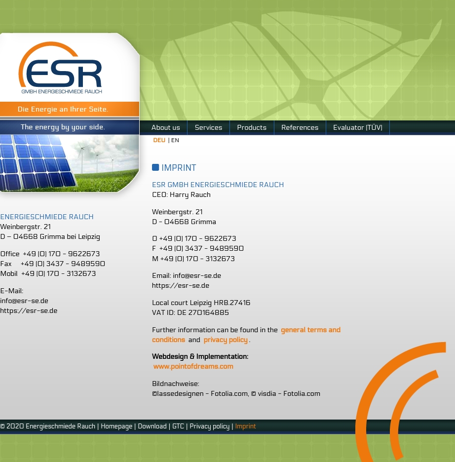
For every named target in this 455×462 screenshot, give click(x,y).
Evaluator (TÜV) (357, 127)
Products (251, 127)
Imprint (245, 426)
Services (209, 127)
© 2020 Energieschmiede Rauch (47, 426)
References (299, 127)
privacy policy (225, 340)
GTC (178, 426)
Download (152, 426)
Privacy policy (209, 426)
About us (166, 127)
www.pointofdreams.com (193, 366)
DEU (159, 140)
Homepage (116, 426)
